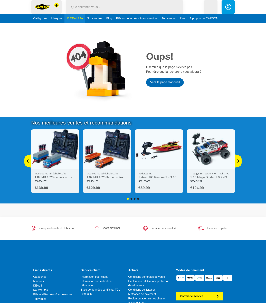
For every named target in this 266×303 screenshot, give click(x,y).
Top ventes (169, 26)
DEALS (75, 26)
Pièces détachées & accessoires (137, 26)
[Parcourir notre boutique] (124, 10)
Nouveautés (94, 26)
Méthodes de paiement (142, 294)
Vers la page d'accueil (165, 82)
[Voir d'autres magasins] (56, 9)
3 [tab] (135, 199)
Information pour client (94, 276)
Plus (182, 26)
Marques (56, 26)
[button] (210, 10)
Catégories (40, 26)
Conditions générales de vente (146, 276)
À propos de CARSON (203, 26)
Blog (109, 26)
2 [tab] (131, 199)
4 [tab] (138, 199)
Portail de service (199, 296)
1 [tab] (128, 199)
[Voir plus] (27, 161)
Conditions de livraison (142, 289)
